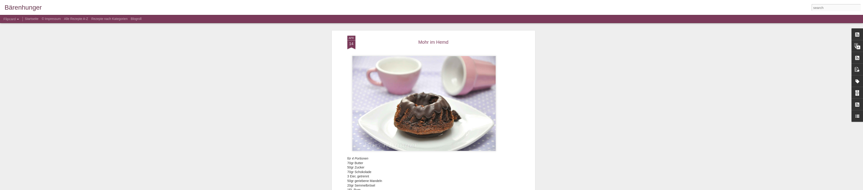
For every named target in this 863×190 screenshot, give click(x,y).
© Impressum (51, 19)
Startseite (32, 19)
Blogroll (136, 19)
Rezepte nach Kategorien (109, 19)
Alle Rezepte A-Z (76, 19)
